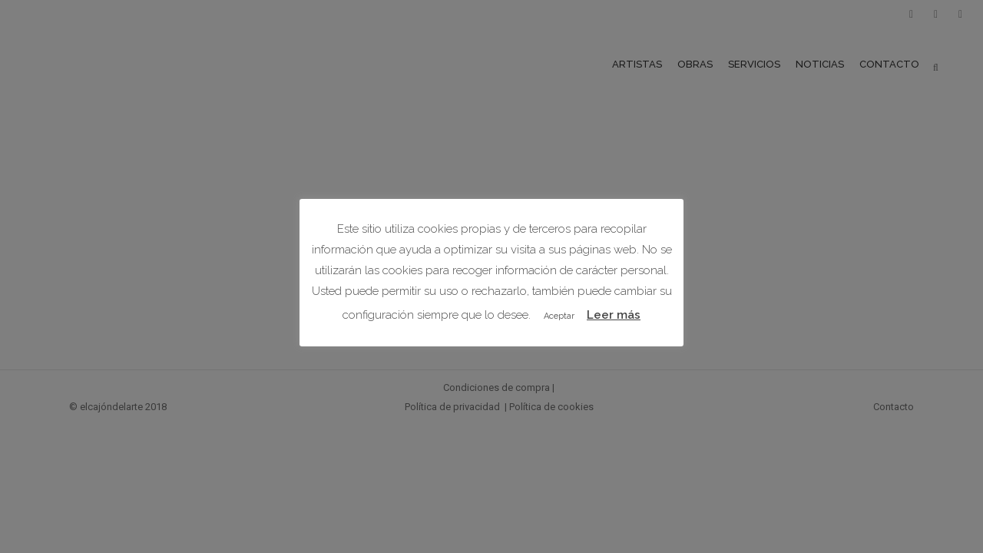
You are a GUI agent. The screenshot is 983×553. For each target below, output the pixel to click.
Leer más (613, 315)
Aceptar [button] (559, 316)
